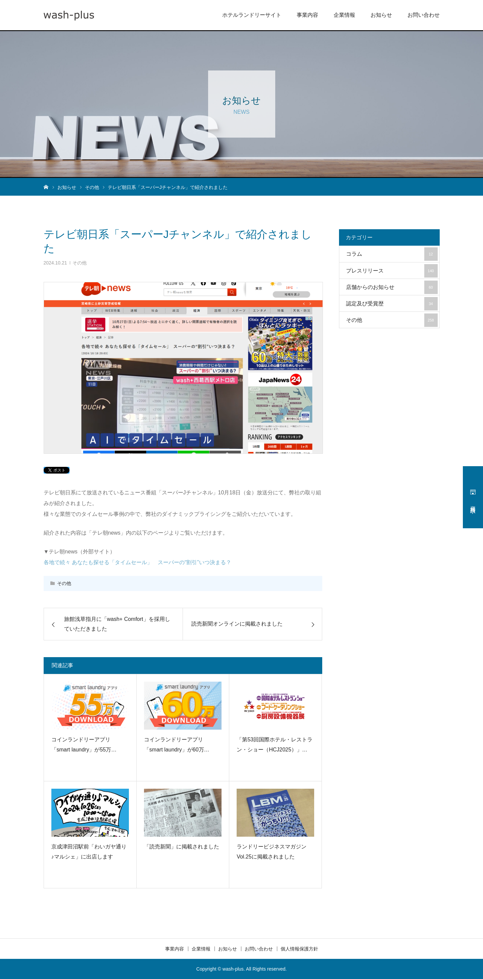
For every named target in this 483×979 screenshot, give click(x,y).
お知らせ (381, 15)
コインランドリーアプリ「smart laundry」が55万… (84, 744)
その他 (80, 262)
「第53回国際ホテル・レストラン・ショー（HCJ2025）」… (274, 744)
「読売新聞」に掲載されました (181, 846)
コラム (392, 254)
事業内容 (307, 15)
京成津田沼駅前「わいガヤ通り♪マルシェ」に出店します (89, 852)
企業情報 (344, 15)
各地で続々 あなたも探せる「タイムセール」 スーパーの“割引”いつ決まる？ (137, 562)
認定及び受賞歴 (392, 303)
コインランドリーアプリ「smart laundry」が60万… (176, 744)
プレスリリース (392, 271)
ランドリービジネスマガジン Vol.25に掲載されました (271, 852)
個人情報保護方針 (299, 948)
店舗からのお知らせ (392, 287)
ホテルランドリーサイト (251, 15)
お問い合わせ (423, 15)
